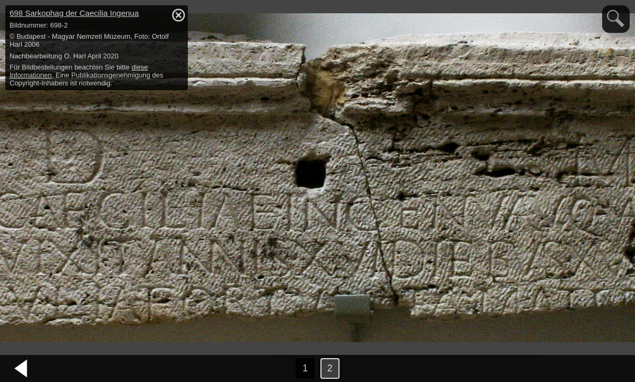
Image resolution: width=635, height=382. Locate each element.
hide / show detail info (178, 14)
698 (74, 13)
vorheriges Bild (21, 368)
